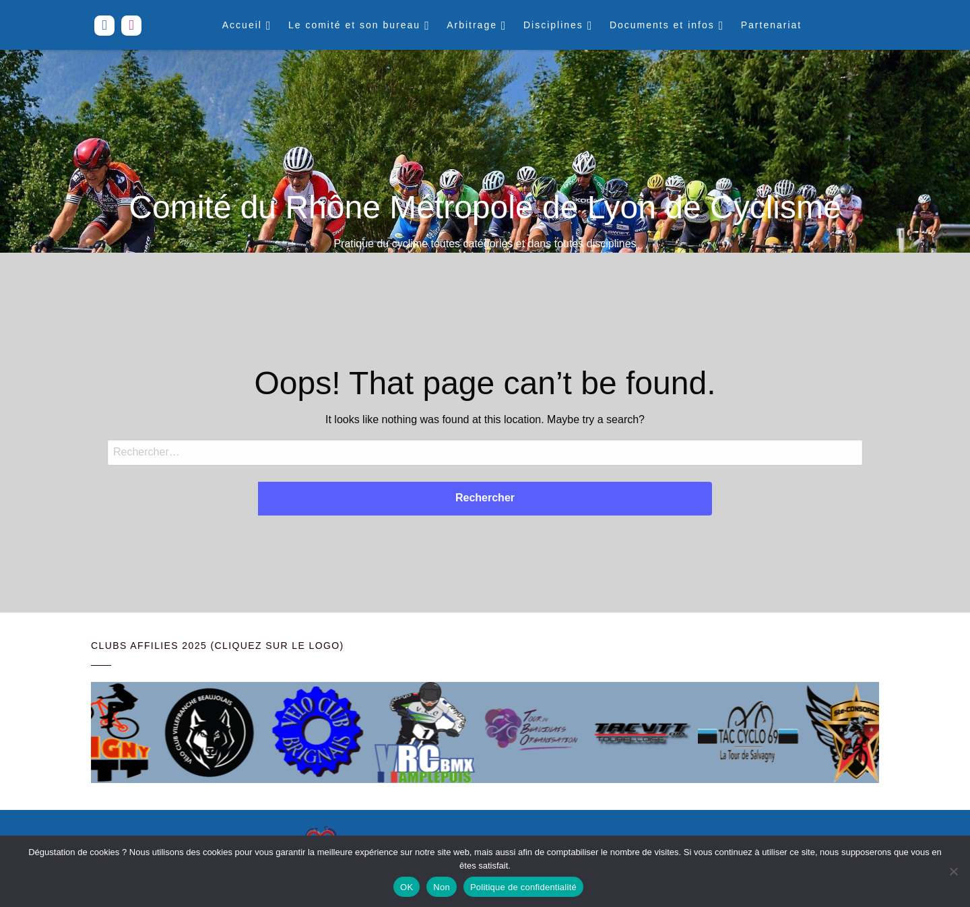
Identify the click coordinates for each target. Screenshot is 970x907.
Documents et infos (662, 25)
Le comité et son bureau (354, 25)
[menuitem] (245, 25)
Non (441, 887)
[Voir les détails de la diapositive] (106, 732)
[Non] (953, 871)
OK (406, 887)
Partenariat (771, 25)
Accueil (242, 25)
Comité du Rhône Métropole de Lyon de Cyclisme (485, 207)
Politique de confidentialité (523, 887)
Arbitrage (472, 25)
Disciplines (553, 25)
